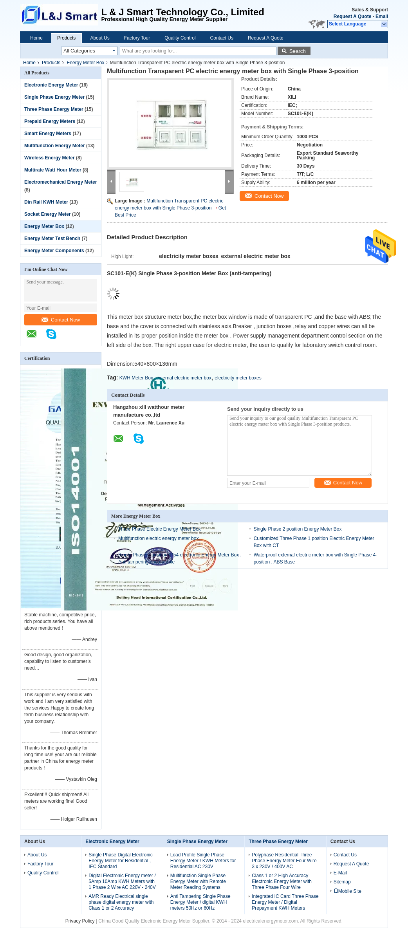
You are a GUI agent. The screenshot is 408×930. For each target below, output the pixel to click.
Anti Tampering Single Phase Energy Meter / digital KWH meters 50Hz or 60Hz (200, 902)
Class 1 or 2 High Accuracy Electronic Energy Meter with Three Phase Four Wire (282, 881)
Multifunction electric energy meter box (158, 538)
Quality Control (179, 38)
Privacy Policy (80, 921)
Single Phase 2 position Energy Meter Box (298, 529)
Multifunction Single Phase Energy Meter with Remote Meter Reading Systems (198, 881)
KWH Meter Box (136, 378)
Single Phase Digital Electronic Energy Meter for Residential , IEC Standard (120, 860)
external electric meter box (183, 378)
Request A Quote (352, 16)
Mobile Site (347, 891)
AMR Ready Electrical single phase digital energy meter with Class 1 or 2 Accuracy (120, 902)
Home (36, 38)
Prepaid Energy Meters (49, 121)
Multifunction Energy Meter (54, 145)
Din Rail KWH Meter (46, 202)
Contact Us (221, 38)
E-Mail (340, 873)
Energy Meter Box (85, 62)
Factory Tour (137, 38)
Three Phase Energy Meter (53, 109)
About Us (99, 38)
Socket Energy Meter (47, 214)
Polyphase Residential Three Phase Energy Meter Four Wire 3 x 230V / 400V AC (284, 860)
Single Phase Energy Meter (54, 97)
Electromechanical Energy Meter (60, 182)
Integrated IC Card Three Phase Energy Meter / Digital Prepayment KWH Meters (285, 902)
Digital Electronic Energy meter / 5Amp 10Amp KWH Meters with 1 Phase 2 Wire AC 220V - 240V (121, 881)
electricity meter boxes (238, 378)
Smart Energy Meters (47, 133)
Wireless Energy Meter (49, 158)
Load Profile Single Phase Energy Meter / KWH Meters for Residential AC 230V (203, 860)
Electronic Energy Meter (51, 85)
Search (297, 51)
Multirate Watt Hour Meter (52, 170)
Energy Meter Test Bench (52, 238)
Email (382, 16)
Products (66, 38)
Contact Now (61, 320)
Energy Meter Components (54, 250)
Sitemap (342, 882)
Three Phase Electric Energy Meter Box (159, 529)
